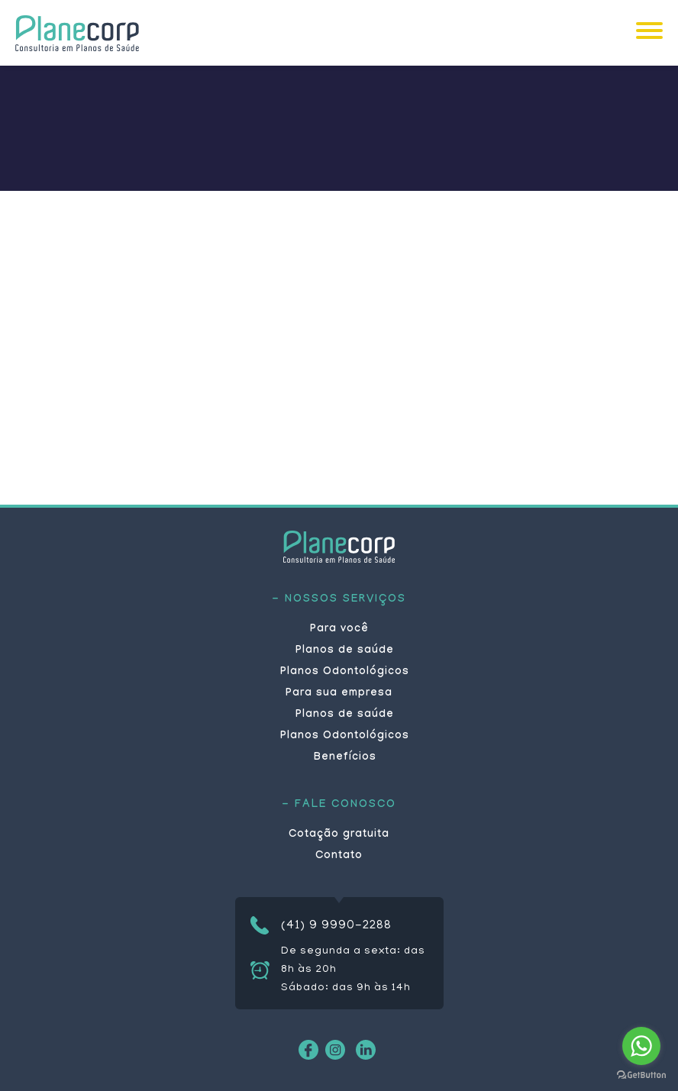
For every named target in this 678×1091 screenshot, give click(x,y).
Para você (339, 630)
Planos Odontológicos (344, 673)
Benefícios (345, 758)
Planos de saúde (344, 651)
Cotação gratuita (339, 835)
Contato (339, 857)
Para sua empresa (339, 694)
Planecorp (77, 33)
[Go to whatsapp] (641, 1046)
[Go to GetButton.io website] (641, 1075)
